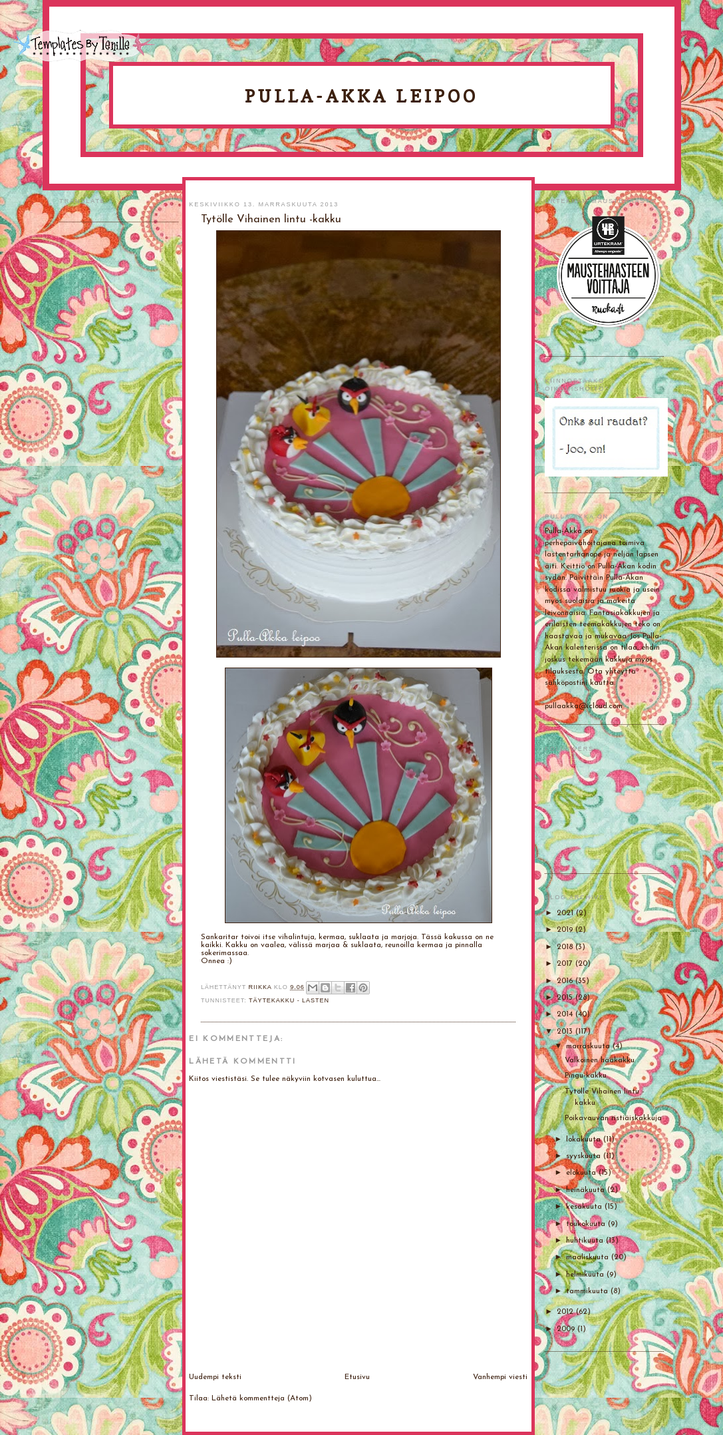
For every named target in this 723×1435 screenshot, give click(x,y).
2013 (566, 1032)
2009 (567, 1329)
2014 (566, 1014)
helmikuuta (586, 1275)
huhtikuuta (586, 1241)
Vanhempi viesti (500, 1377)
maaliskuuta (588, 1257)
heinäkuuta (586, 1190)
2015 (566, 998)
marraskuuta (589, 1046)
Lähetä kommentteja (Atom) (262, 1398)
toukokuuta (587, 1224)
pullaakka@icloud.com (584, 706)
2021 (566, 913)
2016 (566, 981)
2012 (566, 1312)
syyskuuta (584, 1156)
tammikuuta (588, 1291)
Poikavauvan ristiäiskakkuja (613, 1118)
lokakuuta (584, 1139)
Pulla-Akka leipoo (362, 96)
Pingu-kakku (586, 1076)
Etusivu (357, 1377)
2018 (566, 947)
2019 (566, 930)
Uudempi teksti (215, 1377)
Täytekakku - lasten (289, 1000)
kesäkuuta (585, 1207)
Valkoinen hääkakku (600, 1060)
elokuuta (582, 1173)
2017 (566, 964)
